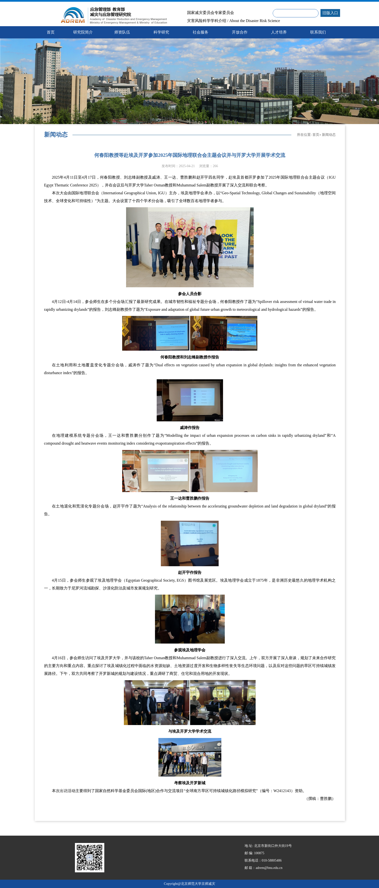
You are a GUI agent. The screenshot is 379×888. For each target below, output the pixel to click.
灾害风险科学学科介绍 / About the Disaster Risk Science (233, 21)
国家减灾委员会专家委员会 (210, 13)
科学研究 (161, 32)
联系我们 (318, 32)
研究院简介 (83, 32)
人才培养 (279, 32)
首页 (315, 135)
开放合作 (240, 32)
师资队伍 (122, 32)
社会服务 (200, 32)
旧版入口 (330, 13)
